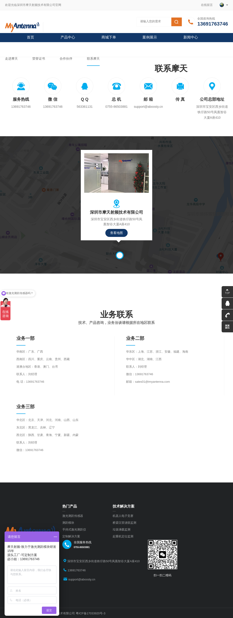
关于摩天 (34, 46)
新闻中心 (190, 37)
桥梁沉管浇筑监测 (124, 522)
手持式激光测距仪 (74, 529)
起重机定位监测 (123, 536)
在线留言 (208, 5)
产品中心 (68, 37)
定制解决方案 (71, 536)
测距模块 (68, 522)
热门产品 (69, 506)
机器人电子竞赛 (123, 516)
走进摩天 (11, 58)
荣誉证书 (38, 58)
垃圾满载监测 (121, 529)
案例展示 (149, 37)
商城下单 (108, 37)
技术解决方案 (123, 506)
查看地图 (116, 233)
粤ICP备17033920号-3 (90, 613)
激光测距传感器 (72, 516)
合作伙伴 (66, 58)
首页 (30, 37)
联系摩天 (93, 58)
